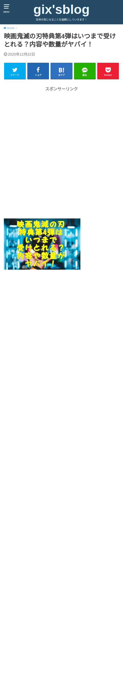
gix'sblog (61, 9)
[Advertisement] (61, 154)
